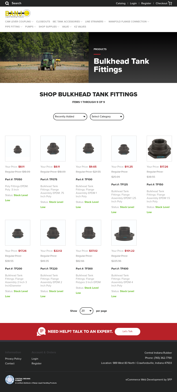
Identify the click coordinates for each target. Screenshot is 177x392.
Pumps (29, 26)
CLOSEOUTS (43, 21)
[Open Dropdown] (32, 21)
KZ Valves (80, 26)
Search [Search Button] (13, 3)
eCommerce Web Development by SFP (149, 379)
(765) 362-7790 (163, 358)
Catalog (120, 3)
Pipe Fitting (12, 26)
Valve (65, 26)
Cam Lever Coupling (18, 21)
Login (133, 3)
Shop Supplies (48, 26)
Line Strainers (94, 21)
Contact (9, 363)
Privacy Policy (13, 358)
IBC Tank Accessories (66, 21)
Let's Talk (127, 331)
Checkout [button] (164, 3)
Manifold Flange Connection (128, 21)
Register (146, 3)
